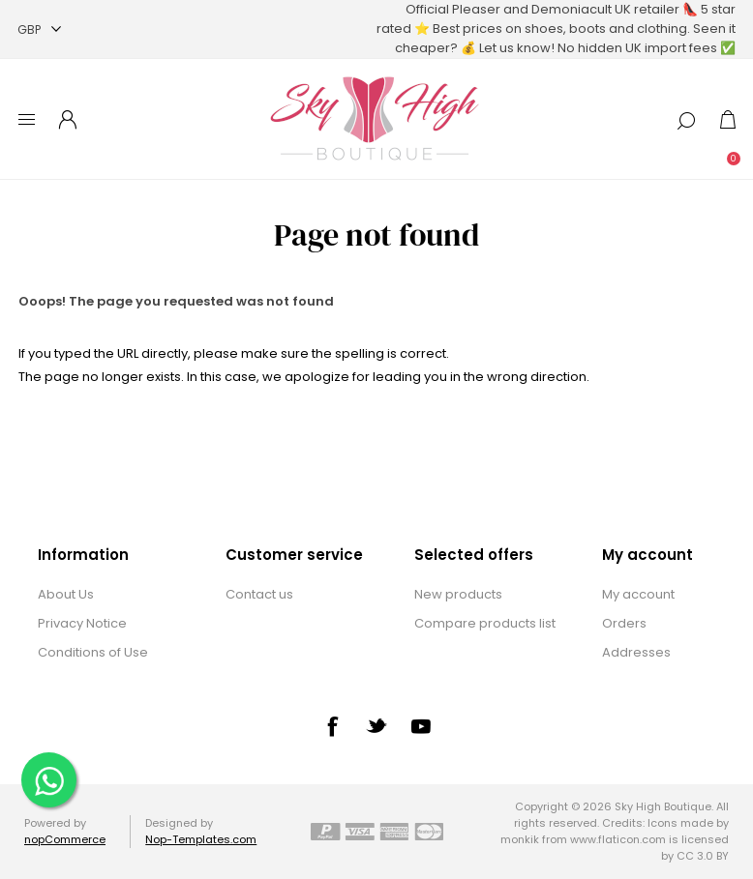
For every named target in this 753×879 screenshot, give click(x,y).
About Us (66, 594)
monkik (519, 839)
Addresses (636, 652)
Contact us (259, 594)
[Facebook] (332, 726)
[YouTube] (421, 726)
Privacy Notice (82, 623)
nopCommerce (64, 839)
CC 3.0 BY (703, 856)
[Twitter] (376, 725)
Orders (624, 623)
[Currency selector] (39, 29)
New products (458, 594)
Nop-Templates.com (200, 839)
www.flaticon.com (618, 839)
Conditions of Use (93, 652)
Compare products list (485, 623)
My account (638, 594)
